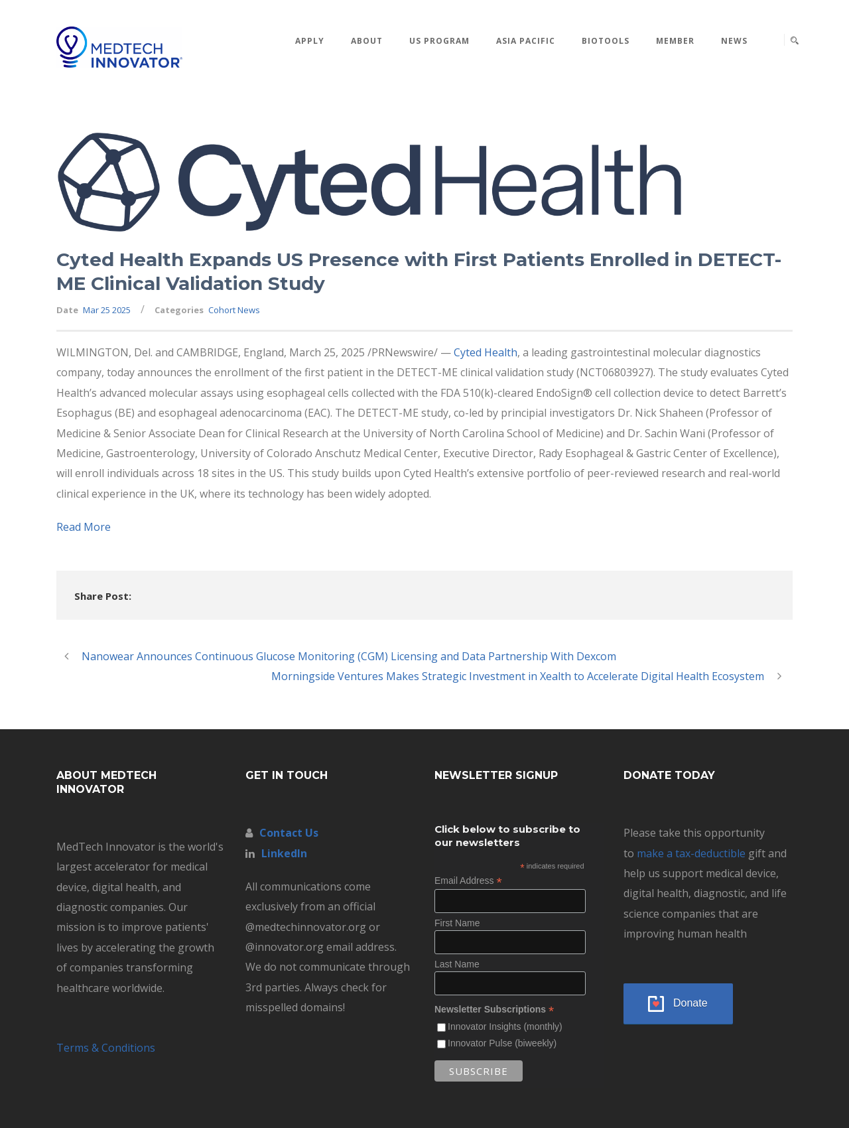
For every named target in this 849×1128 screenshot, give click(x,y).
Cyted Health (485, 352)
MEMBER (675, 40)
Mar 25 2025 (107, 310)
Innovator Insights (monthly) (505, 1026)
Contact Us (288, 832)
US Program (439, 40)
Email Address (468, 881)
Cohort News (234, 310)
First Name (457, 923)
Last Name (457, 964)
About (367, 40)
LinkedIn (284, 853)
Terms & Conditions (105, 1047)
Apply (309, 40)
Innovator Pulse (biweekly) (502, 1043)
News (734, 40)
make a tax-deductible (691, 853)
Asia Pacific (525, 40)
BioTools (605, 40)
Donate (690, 1003)
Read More (83, 527)
